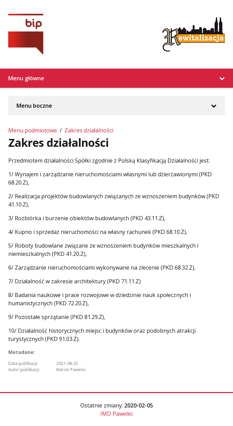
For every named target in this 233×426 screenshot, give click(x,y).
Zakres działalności (89, 130)
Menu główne (116, 78)
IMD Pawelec (116, 413)
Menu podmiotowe (32, 130)
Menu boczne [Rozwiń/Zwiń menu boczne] (116, 106)
